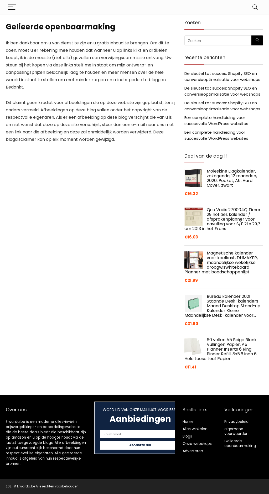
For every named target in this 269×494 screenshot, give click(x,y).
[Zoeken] (257, 40)
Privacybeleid (236, 421)
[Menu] (12, 7)
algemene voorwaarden (236, 431)
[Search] (255, 7)
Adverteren (193, 451)
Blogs (187, 436)
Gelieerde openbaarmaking (240, 443)
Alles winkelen (195, 428)
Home (188, 421)
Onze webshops (197, 443)
